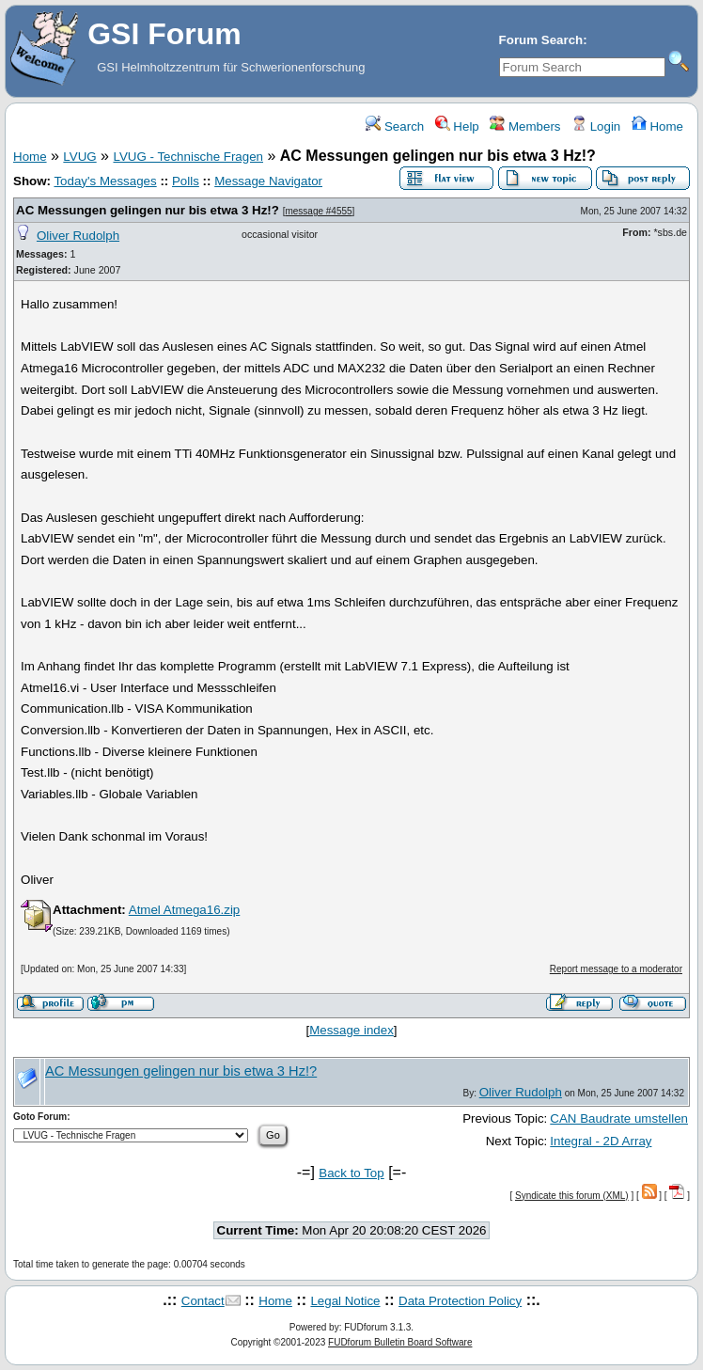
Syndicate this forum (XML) (572, 1195)
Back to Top (351, 1173)
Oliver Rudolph (78, 235)
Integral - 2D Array (600, 1141)
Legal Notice (345, 1301)
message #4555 (318, 211)
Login (595, 126)
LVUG (79, 157)
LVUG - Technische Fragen (188, 157)
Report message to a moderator (616, 969)
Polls (185, 181)
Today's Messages (105, 181)
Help (457, 126)
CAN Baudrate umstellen (619, 1118)
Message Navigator (268, 181)
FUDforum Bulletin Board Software (400, 1342)
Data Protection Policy (460, 1301)
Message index (351, 1030)
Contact (203, 1301)
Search (395, 126)
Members (525, 126)
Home (657, 126)
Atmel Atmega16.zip (185, 910)
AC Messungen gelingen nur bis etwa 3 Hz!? (147, 210)
